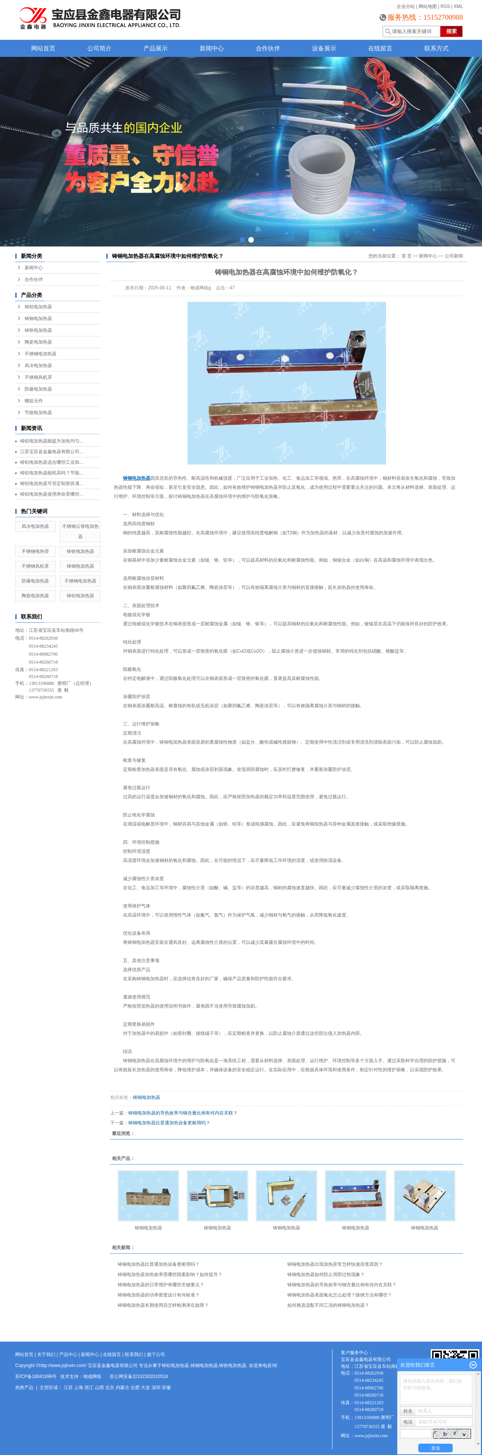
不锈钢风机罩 (38, 377)
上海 (78, 1387)
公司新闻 (454, 256)
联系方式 (436, 48)
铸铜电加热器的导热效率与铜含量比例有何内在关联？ (183, 1113)
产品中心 (68, 1354)
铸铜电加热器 (38, 318)
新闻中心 (212, 48)
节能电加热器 (38, 412)
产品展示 (155, 48)
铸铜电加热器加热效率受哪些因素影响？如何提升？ (170, 1274)
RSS (445, 6)
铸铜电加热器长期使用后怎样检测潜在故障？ (163, 1305)
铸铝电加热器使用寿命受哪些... (51, 494)
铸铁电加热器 (38, 330)
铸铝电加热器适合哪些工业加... (51, 462)
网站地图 (428, 6)
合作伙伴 (268, 48)
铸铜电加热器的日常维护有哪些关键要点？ (161, 1284)
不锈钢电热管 (35, 551)
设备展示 (324, 48)
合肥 (135, 1387)
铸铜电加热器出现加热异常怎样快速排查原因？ (335, 1264)
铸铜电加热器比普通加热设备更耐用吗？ (169, 1122)
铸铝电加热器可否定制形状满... (51, 483)
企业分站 (406, 6)
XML (458, 6)
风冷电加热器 (38, 365)
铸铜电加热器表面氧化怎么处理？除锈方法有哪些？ (339, 1295)
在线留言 (380, 48)
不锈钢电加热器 (41, 353)
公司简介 (99, 48)
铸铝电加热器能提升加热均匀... (51, 441)
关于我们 (46, 1354)
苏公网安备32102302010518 (139, 1376)
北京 (109, 1387)
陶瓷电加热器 (38, 342)
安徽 (166, 1387)
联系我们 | (136, 1354)
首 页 (407, 256)
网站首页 (43, 48)
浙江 (88, 1387)
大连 (145, 1387)
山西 (99, 1387)
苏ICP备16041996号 (36, 1376)
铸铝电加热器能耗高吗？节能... (51, 473)
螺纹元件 (34, 400)
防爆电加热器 (38, 389)
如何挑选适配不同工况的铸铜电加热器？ (328, 1305)
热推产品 (24, 1387)
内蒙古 (122, 1387)
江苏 (68, 1387)
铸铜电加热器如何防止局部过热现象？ (326, 1274)
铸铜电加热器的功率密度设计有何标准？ (159, 1295)
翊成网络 (92, 1376)
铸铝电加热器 (38, 306)
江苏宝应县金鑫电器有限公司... (51, 451)
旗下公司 (156, 1354)
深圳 (156, 1387)
